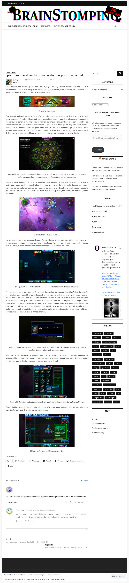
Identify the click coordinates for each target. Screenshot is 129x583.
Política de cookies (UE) (64, 26)
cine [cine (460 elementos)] (117, 346)
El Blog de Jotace (99, 216)
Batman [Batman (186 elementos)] (96, 342)
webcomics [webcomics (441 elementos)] (97, 402)
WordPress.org (98, 232)
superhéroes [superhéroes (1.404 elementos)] (109, 385)
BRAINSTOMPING (109, 159)
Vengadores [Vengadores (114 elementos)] (98, 398)
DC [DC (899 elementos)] (113, 350)
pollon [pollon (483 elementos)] (96, 381)
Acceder (95, 419)
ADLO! (94, 222)
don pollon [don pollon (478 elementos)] (109, 359)
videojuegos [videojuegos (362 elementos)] (110, 398)
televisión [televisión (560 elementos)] (108, 389)
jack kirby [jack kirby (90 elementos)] (105, 368)
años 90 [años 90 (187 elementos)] (117, 338)
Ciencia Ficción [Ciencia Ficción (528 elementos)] (106, 346)
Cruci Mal (20, 510)
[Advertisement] (64, 48)
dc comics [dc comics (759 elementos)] (97, 355)
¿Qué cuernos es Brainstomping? (22, 26)
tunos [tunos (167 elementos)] (111, 393)
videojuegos (59, 80)
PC (53, 80)
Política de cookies (59, 579)
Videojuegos (11, 72)
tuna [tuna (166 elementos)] (102, 393)
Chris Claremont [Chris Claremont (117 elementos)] (109, 342)
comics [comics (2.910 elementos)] (96, 350)
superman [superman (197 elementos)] (97, 389)
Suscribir (98, 150)
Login (84, 480)
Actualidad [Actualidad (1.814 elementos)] (97, 333)
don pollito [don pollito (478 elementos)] (97, 359)
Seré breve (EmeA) (99, 211)
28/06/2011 (30, 80)
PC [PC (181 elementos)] (104, 376)
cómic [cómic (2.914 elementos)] (105, 350)
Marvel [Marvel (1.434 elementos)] (105, 372)
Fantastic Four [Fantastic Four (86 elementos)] (98, 363)
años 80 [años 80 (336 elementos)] (106, 338)
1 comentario (42, 80)
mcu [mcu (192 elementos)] (113, 372)
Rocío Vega (96, 227)
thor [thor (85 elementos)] (117, 389)
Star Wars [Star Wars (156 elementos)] (97, 385)
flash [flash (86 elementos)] (109, 363)
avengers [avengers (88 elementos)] (108, 333)
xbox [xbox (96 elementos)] (116, 402)
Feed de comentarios (100, 428)
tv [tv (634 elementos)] (118, 393)
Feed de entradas (99, 423)
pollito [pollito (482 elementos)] (111, 376)
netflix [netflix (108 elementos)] (96, 376)
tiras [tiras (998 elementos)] (95, 393)
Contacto (45, 26)
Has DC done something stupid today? (107, 206)
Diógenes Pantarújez (17, 81)
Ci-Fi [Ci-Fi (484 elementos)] (95, 346)
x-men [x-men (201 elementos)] (108, 402)
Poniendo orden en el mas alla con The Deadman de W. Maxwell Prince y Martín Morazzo (107, 178)
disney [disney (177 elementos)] (107, 355)
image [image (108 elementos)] (96, 368)
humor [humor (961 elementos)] (118, 363)
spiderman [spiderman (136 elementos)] (106, 381)
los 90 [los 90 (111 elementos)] (115, 368)
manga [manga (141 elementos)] (96, 372)
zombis (66, 80)
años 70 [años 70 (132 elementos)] (96, 338)
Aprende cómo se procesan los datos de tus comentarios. (63, 496)
